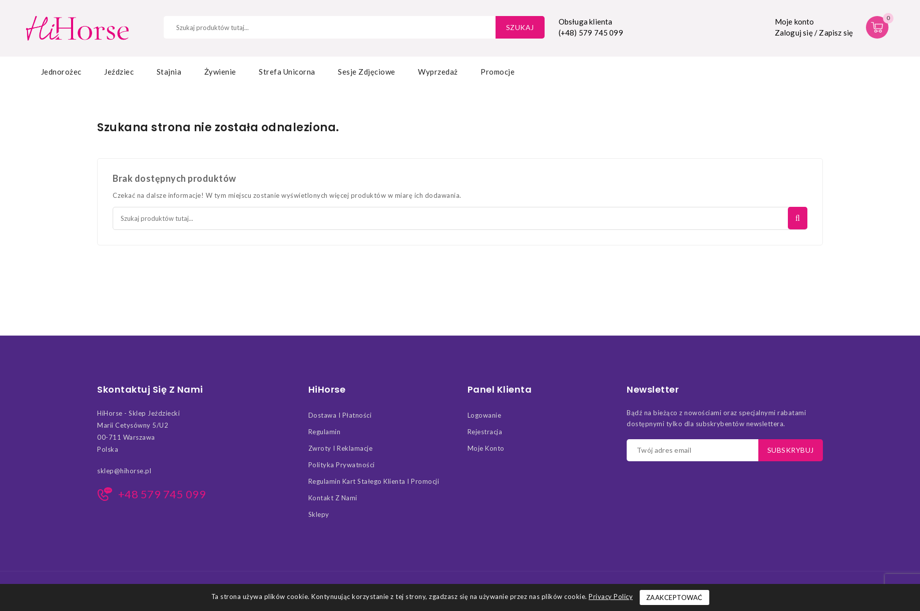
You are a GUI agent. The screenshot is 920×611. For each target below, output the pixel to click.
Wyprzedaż (438, 71)
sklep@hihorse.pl (124, 471)
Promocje (498, 71)
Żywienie (220, 71)
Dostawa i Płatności (340, 415)
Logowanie (485, 415)
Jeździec (119, 71)
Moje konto (486, 448)
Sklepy (318, 514)
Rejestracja (485, 432)
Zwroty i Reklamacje (340, 448)
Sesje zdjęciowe (366, 71)
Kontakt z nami (332, 498)
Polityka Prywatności (341, 465)
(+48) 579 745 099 (591, 32)
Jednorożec (61, 71)
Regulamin (324, 432)
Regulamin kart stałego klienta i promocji (373, 481)
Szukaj (520, 27)
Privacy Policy (611, 596)
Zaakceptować (674, 597)
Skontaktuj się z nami (150, 389)
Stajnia (169, 71)
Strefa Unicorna (287, 71)
